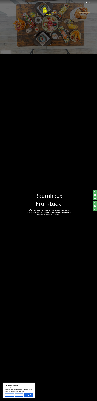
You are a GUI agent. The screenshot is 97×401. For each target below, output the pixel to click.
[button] (84, 11)
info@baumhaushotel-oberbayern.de (73, 2)
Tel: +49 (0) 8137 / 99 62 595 (49, 2)
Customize (9, 395)
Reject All (19, 395)
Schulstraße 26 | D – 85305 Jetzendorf (17, 2)
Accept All (28, 395)
